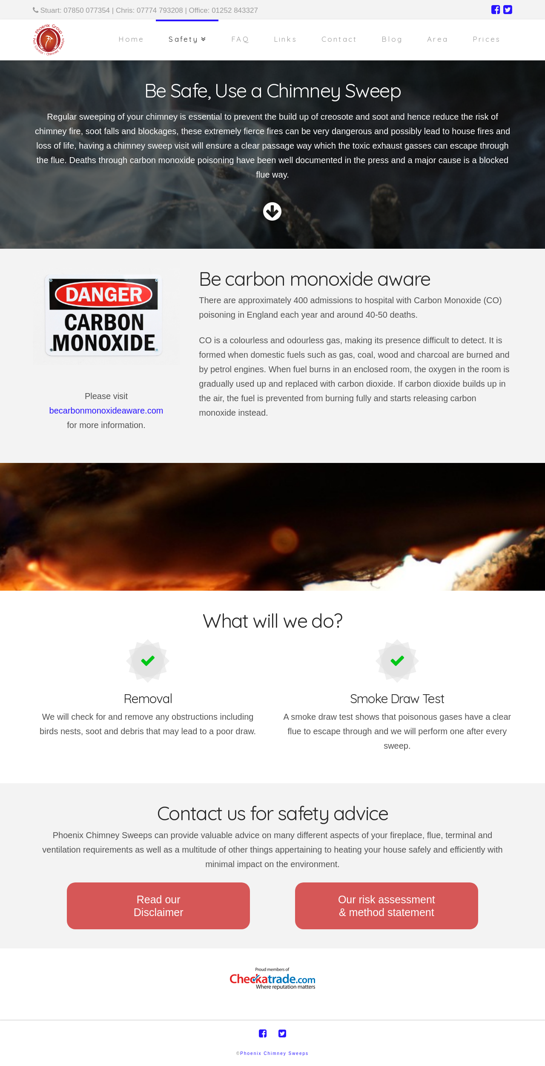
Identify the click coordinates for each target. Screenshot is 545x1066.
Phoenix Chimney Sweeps (274, 1053)
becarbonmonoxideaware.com (106, 410)
